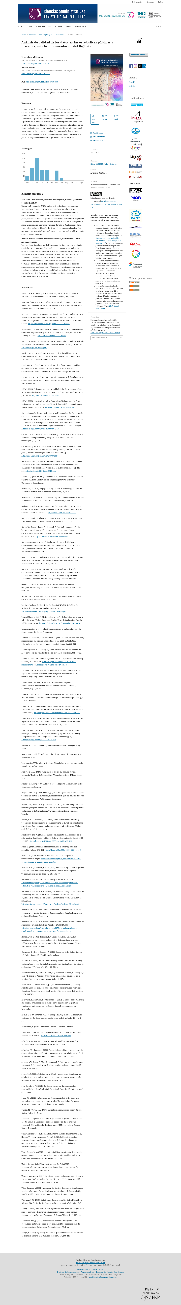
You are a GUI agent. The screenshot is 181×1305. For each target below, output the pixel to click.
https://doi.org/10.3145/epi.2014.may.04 (41, 471)
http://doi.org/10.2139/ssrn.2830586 (56, 1035)
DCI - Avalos (98, 140)
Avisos (68, 26)
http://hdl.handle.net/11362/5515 (45, 395)
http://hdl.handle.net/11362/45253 (59, 407)
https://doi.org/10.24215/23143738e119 (42, 82)
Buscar (158, 26)
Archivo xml (98, 133)
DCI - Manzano (99, 137)
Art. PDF (93, 121)
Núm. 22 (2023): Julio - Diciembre (51, 35)
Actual (29, 26)
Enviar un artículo (139, 55)
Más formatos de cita (100, 338)
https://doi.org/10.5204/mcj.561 (34, 347)
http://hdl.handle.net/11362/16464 (52, 335)
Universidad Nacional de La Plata (90, 1269)
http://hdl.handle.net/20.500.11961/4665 (51, 536)
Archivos (58, 26)
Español (132, 86)
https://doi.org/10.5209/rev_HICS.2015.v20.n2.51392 (50, 841)
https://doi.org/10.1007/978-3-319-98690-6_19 (40, 429)
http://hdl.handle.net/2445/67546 (62, 512)
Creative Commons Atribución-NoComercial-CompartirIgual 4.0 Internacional (108, 240)
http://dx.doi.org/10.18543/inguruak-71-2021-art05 (60, 623)
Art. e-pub (116, 117)
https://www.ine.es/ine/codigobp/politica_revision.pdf (43, 611)
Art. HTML (104, 117)
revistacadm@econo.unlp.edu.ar (103, 1277)
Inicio (20, 26)
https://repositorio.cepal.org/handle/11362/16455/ (49, 323)
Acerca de (79, 26)
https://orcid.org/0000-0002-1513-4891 (35, 63)
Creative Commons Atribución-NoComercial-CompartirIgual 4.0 (106, 204)
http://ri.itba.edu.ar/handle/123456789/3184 (39, 456)
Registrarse (151, 2)
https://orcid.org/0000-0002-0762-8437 (35, 74)
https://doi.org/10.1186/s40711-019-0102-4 (38, 740)
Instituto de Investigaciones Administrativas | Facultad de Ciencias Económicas (90, 1272)
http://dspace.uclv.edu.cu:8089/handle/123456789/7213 (57, 712)
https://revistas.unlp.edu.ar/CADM (90, 1262)
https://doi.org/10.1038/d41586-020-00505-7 (63, 850)
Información (137, 2)
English (132, 82)
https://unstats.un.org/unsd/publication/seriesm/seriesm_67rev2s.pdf (50, 904)
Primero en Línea (43, 26)
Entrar (160, 2)
